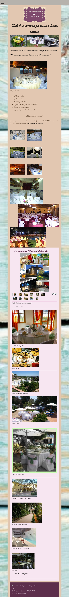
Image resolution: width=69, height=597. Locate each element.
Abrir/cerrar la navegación (34, 3)
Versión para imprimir (20, 586)
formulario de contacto (35, 123)
